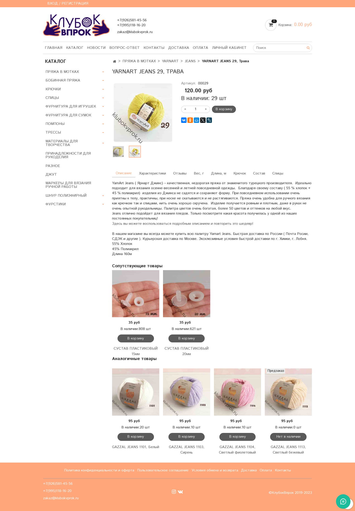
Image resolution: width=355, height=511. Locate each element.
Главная (53, 47)
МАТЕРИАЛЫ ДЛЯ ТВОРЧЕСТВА (62, 143)
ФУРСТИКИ (56, 204)
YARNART (170, 61)
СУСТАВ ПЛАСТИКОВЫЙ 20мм (187, 351)
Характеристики (152, 173)
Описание (124, 173)
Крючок (239, 173)
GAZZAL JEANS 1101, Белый (135, 447)
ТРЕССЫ (53, 132)
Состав (259, 173)
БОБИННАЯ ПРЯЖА (63, 80)
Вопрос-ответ (124, 47)
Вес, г (199, 173)
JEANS (190, 61)
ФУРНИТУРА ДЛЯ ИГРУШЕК (71, 106)
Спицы (277, 173)
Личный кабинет (229, 47)
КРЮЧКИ (53, 89)
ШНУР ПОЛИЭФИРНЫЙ (66, 195)
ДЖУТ (51, 174)
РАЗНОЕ (53, 166)
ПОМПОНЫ (55, 124)
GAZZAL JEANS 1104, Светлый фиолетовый (237, 449)
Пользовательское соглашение (163, 470)
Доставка (178, 47)
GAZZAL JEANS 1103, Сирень (186, 449)
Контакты (154, 47)
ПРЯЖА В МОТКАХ (139, 61)
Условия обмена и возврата (215, 470)
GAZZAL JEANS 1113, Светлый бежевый (288, 449)
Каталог (75, 47)
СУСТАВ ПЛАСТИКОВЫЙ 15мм (136, 351)
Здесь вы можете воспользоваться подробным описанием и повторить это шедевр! (182, 223)
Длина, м (218, 173)
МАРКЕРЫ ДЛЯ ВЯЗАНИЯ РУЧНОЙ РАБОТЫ (68, 185)
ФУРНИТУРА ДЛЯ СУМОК (68, 115)
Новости (96, 47)
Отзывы (180, 173)
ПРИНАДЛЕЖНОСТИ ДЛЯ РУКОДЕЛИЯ (68, 155)
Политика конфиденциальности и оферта (99, 470)
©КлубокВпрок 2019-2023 (290, 493)
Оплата (200, 47)
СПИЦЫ (52, 97)
